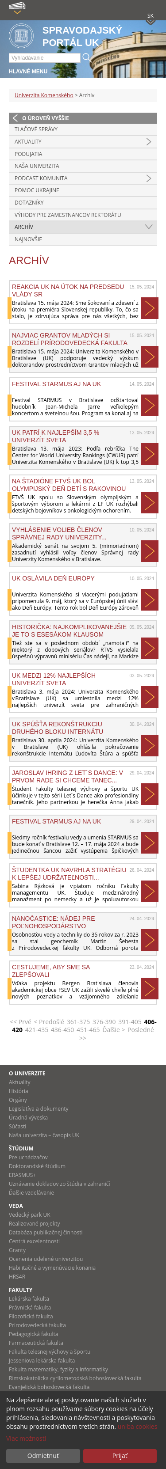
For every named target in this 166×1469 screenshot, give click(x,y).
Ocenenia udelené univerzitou (46, 1259)
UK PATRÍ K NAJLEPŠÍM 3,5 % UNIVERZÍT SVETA (55, 436)
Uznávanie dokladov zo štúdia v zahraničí (59, 1184)
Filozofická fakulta (31, 1316)
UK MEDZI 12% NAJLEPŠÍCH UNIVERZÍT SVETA (54, 679)
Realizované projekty (34, 1223)
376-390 (104, 1021)
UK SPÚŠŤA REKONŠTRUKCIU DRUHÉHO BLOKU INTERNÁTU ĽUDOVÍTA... (57, 728)
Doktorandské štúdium (37, 1166)
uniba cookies (138, 1426)
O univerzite (27, 1073)
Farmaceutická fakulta (36, 1343)
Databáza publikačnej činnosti (46, 1232)
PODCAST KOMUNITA (41, 178)
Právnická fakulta (30, 1307)
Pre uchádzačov (28, 1157)
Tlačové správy (36, 129)
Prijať (119, 1455)
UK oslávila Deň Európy (53, 578)
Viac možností (26, 1438)
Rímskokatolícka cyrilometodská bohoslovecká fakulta (75, 1378)
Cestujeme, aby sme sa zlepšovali (51, 971)
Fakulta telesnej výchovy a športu (49, 1351)
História (18, 1091)
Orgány (18, 1100)
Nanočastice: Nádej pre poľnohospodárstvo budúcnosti (53, 922)
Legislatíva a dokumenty (39, 1108)
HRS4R (17, 1276)
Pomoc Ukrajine (37, 190)
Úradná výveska (28, 1117)
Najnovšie (28, 239)
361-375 (78, 1021)
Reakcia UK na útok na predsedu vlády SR (68, 290)
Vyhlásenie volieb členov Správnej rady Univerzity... (59, 533)
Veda (16, 1206)
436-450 (62, 1029)
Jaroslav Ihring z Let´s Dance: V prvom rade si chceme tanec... (67, 776)
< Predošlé (49, 1021)
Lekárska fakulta (29, 1298)
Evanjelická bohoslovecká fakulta (49, 1387)
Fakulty (20, 1290)
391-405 (130, 1021)
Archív (24, 227)
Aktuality (28, 141)
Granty (17, 1250)
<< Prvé (20, 1021)
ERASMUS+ (22, 1175)
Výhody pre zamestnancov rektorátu (68, 215)
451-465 (88, 1029)
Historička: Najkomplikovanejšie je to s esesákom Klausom (69, 630)
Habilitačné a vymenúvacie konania (52, 1268)
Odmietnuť (43, 1455)
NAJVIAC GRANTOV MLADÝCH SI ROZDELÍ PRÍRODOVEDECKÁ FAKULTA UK (69, 339)
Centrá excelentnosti (34, 1241)
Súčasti (17, 1126)
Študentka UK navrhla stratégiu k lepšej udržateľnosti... (69, 873)
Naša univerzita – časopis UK (44, 1135)
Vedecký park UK (29, 1214)
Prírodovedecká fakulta (37, 1325)
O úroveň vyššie (45, 118)
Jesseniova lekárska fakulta (42, 1360)
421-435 (37, 1029)
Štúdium (21, 1148)
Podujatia (28, 154)
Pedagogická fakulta (33, 1334)
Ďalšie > (113, 1029)
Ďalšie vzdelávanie (31, 1192)
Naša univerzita (37, 166)
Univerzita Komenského (44, 95)
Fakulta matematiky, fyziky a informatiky (58, 1369)
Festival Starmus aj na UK (56, 383)
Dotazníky (29, 202)
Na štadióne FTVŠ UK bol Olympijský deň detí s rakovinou (69, 485)
